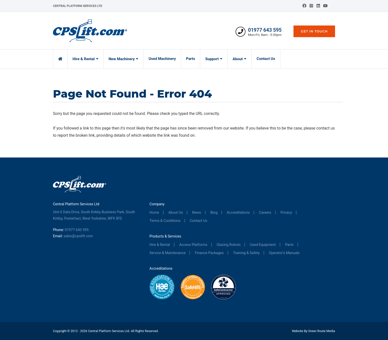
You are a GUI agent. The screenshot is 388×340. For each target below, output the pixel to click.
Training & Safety (246, 253)
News (196, 212)
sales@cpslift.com (78, 236)
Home (154, 212)
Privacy (286, 212)
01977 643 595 (265, 30)
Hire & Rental (84, 59)
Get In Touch (314, 31)
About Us (175, 212)
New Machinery (122, 59)
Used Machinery (162, 58)
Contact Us (266, 58)
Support (212, 59)
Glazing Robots (229, 245)
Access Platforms (193, 245)
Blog (214, 212)
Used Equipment (263, 245)
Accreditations (238, 212)
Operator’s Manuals (284, 253)
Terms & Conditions (164, 221)
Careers (265, 212)
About (238, 59)
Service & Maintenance (167, 253)
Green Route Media (321, 331)
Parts (190, 58)
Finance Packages (209, 253)
